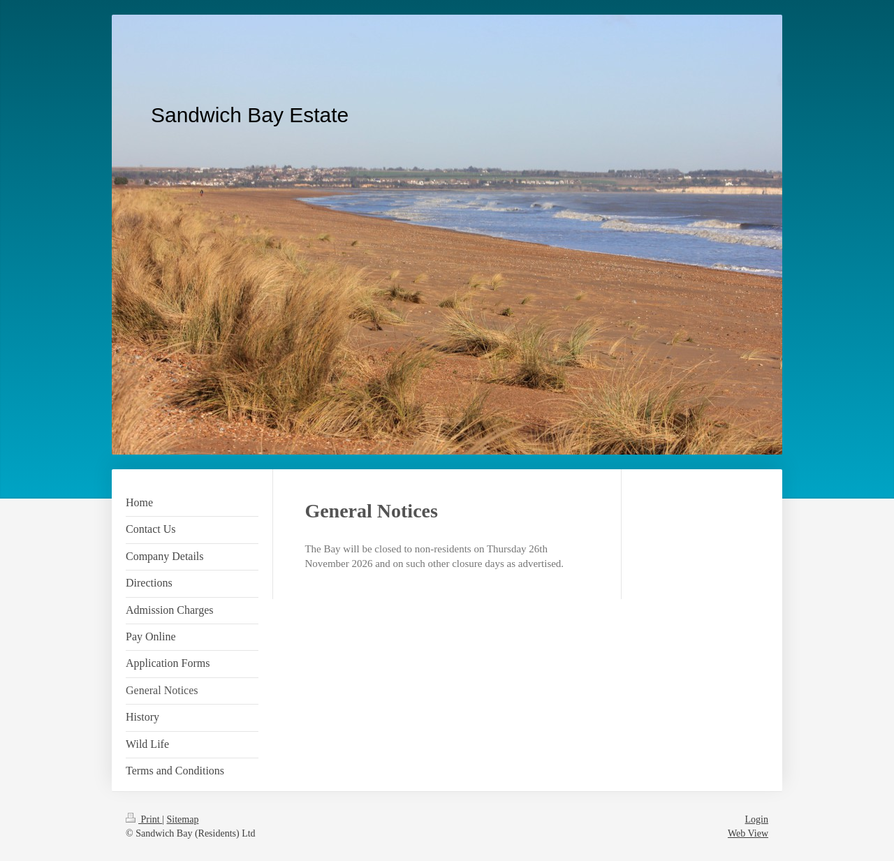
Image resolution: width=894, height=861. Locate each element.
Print (144, 819)
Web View (748, 833)
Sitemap (183, 819)
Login (756, 819)
